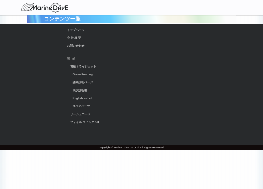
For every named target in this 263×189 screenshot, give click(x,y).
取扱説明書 (80, 90)
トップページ (75, 30)
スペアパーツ (81, 106)
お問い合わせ (75, 45)
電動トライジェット (83, 66)
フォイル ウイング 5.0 (84, 122)
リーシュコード (80, 114)
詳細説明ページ (83, 82)
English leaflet (82, 98)
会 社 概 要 (74, 37)
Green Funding (83, 74)
